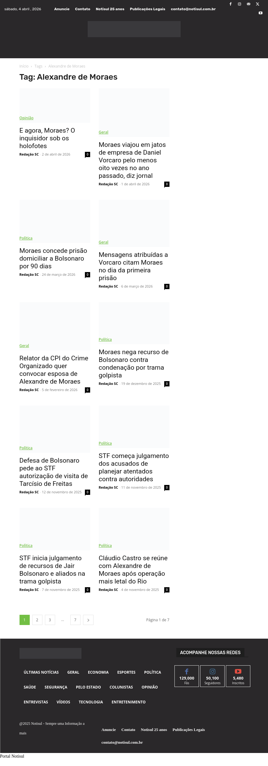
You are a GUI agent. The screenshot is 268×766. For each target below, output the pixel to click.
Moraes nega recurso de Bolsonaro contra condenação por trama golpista (134, 363)
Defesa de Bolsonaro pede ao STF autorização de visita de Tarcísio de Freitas (54, 472)
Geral (103, 132)
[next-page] (88, 620)
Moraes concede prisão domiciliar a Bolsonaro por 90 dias (53, 258)
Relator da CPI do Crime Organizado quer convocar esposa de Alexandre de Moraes (54, 369)
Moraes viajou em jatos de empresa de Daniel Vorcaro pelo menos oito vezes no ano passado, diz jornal (132, 160)
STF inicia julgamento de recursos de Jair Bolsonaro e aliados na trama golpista (52, 569)
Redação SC (29, 154)
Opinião (27, 118)
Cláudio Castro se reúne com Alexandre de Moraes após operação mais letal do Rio (133, 569)
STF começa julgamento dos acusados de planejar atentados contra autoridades (134, 467)
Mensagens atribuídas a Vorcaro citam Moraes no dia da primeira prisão (133, 266)
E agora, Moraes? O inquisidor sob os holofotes (47, 138)
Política (26, 238)
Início (24, 66)
